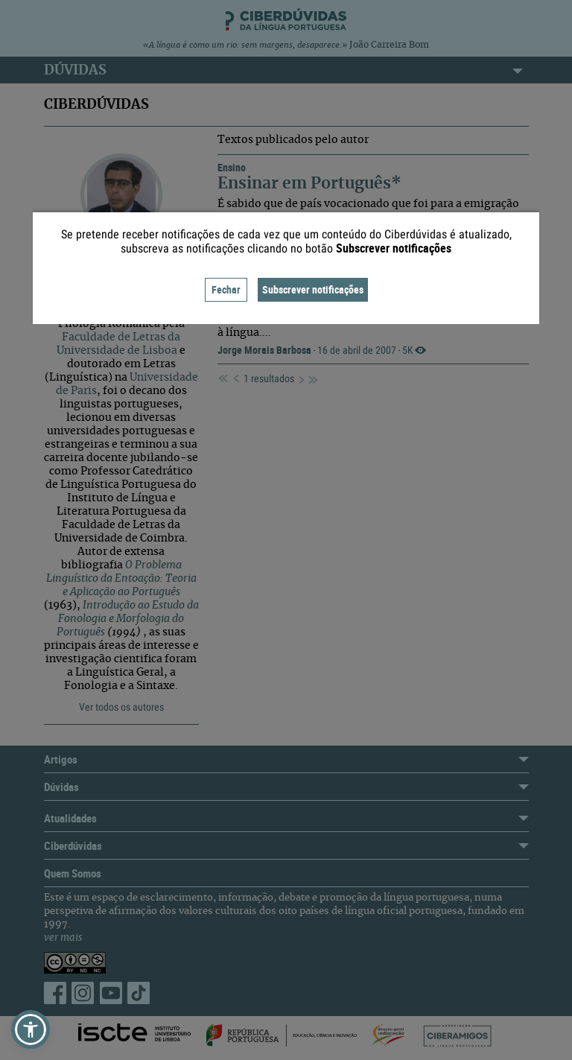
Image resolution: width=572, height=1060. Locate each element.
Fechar (226, 289)
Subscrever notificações (312, 289)
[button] (30, 1029)
